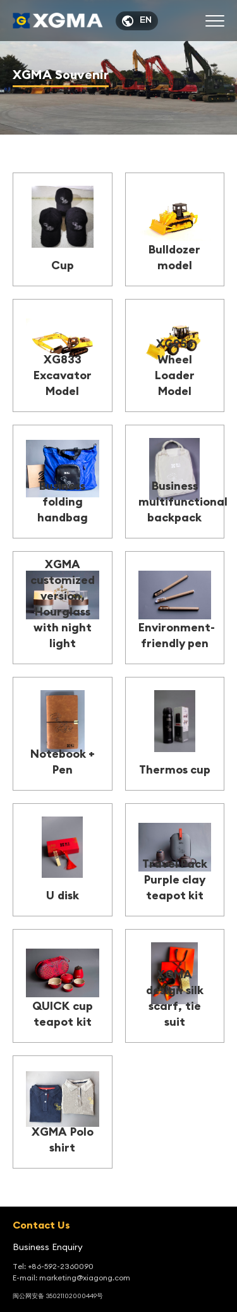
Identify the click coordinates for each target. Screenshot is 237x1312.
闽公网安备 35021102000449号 (58, 1296)
